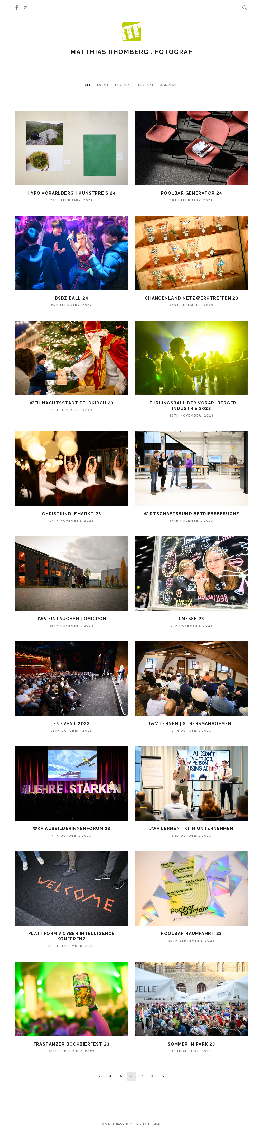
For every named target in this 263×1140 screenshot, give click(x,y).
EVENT (103, 85)
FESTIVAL (124, 85)
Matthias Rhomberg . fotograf (131, 52)
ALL (88, 85)
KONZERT (168, 85)
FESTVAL (146, 85)
